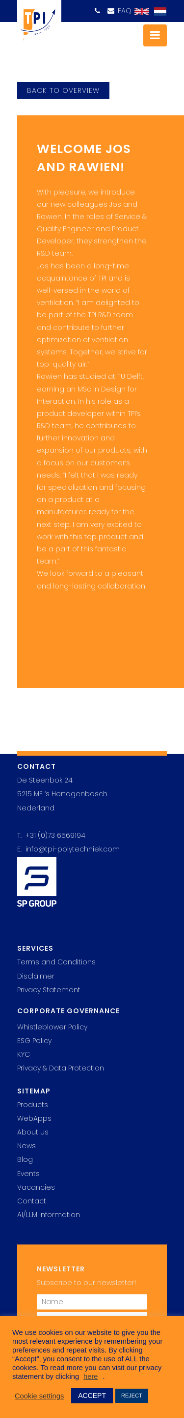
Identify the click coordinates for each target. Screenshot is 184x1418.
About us (33, 1132)
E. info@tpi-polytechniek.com (68, 849)
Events (28, 1173)
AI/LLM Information (48, 1215)
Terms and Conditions (56, 962)
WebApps (34, 1118)
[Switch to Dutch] (157, 12)
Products (32, 1105)
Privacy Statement (48, 990)
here (90, 1376)
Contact (31, 1201)
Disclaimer (35, 976)
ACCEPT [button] (92, 1395)
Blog (25, 1159)
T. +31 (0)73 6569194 (51, 835)
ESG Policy (34, 1041)
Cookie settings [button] (39, 1396)
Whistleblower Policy (52, 1027)
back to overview (63, 90)
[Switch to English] (139, 11)
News (26, 1146)
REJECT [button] (131, 1395)
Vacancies (36, 1187)
